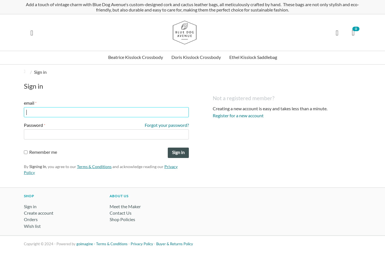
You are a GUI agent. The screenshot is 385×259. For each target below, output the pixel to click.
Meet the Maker (125, 206)
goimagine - (86, 244)
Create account (38, 213)
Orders (31, 219)
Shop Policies (122, 219)
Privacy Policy (142, 244)
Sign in (178, 152)
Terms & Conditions (94, 166)
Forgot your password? (167, 125)
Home (26, 72)
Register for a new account (238, 115)
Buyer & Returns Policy (174, 244)
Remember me (40, 152)
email (29, 103)
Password (33, 125)
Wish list (32, 226)
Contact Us (121, 213)
